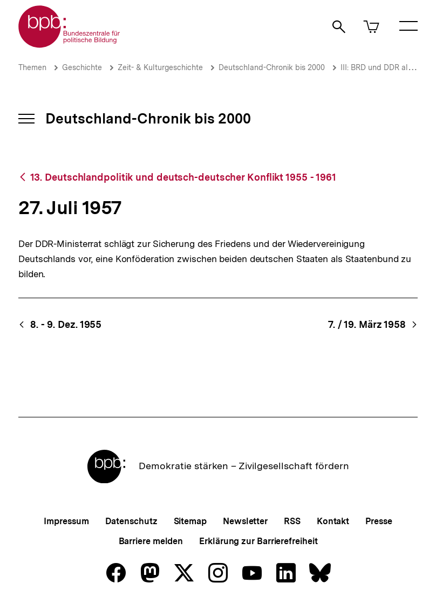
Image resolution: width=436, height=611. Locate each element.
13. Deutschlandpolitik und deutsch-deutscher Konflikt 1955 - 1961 (183, 177)
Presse (378, 521)
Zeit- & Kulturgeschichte (160, 67)
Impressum (66, 521)
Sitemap (190, 521)
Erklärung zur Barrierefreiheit (258, 541)
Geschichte (82, 67)
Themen (32, 67)
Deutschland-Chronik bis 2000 (272, 67)
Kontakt (333, 521)
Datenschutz (131, 521)
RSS (292, 521)
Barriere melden (151, 541)
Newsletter (245, 521)
